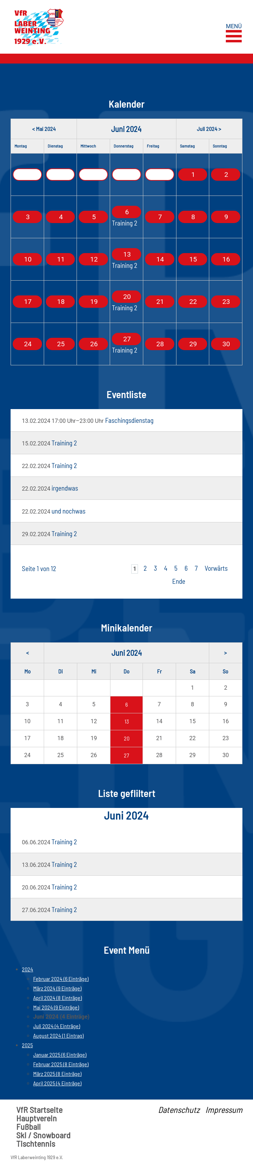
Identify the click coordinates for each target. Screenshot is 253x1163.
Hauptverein (36, 1118)
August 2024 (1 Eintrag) (58, 1035)
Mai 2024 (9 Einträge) (56, 1007)
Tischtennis (35, 1143)
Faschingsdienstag (129, 420)
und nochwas (68, 511)
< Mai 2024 (44, 128)
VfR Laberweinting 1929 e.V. (37, 1157)
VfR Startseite (39, 1109)
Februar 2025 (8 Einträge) (61, 1064)
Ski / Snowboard (43, 1135)
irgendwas (65, 488)
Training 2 (124, 223)
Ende (178, 581)
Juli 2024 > (209, 128)
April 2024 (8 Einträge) (57, 997)
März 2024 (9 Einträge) (57, 988)
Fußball (28, 1126)
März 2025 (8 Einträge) (57, 1073)
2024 (27, 969)
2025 (27, 1045)
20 (126, 738)
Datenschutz (179, 1109)
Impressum (223, 1109)
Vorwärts (216, 568)
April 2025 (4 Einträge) (57, 1083)
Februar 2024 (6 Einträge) (61, 978)
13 (127, 721)
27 (126, 755)
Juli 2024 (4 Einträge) (56, 1026)
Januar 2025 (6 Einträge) (59, 1054)
